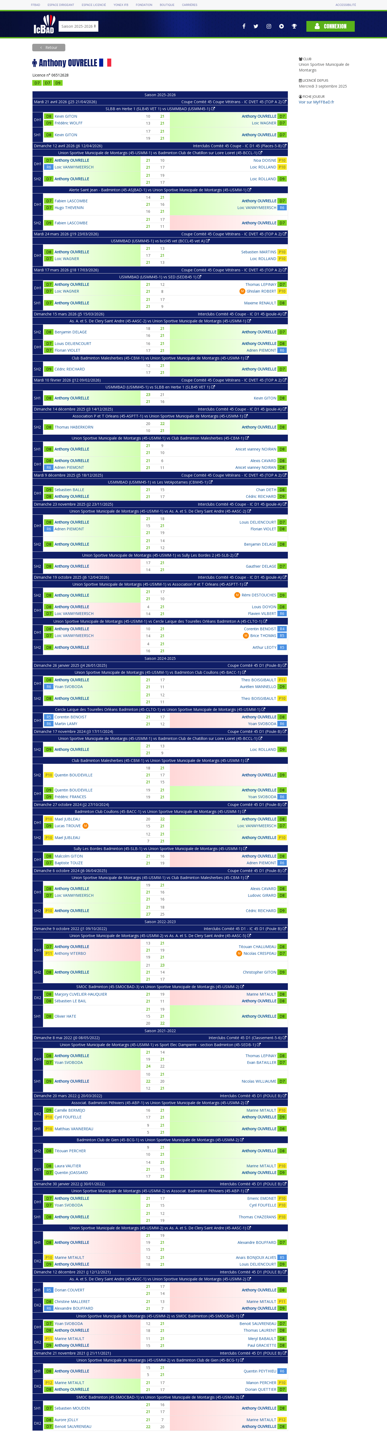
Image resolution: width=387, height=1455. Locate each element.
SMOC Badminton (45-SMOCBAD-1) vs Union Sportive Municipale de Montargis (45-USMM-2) (160, 1397)
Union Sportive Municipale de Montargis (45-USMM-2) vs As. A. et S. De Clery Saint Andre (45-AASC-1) (160, 1227)
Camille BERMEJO (70, 1110)
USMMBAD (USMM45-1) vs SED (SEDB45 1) (160, 276)
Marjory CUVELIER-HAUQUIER (81, 994)
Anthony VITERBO (70, 953)
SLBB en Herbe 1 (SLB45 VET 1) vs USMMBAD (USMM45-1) (160, 108)
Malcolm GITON (69, 856)
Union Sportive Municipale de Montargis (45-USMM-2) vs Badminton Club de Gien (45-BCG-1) (160, 1360)
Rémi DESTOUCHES (259, 594)
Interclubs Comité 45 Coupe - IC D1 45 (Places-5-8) (239, 145)
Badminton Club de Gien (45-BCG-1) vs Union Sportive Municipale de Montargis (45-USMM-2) (160, 1139)
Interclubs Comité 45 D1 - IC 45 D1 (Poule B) (245, 928)
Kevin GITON (66, 116)
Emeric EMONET (261, 1198)
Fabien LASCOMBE (71, 200)
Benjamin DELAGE (71, 331)
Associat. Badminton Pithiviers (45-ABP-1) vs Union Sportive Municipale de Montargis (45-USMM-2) (160, 1102)
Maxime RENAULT (260, 302)
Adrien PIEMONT (261, 350)
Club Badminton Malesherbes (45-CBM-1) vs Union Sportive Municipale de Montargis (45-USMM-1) (160, 358)
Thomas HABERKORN (74, 427)
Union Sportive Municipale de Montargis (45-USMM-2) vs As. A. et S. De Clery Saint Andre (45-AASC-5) (160, 935)
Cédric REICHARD (70, 369)
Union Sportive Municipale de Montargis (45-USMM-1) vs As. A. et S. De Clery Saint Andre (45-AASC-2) (160, 511)
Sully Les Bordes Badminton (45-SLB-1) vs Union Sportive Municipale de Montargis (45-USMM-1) (160, 848)
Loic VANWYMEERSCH (74, 167)
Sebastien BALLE (69, 489)
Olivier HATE (65, 1016)
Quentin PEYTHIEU (260, 1371)
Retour (50, 47)
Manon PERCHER (261, 1382)
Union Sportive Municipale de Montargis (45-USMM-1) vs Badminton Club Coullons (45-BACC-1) (160, 672)
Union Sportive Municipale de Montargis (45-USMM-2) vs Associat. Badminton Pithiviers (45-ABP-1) (160, 1190)
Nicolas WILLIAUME (259, 1081)
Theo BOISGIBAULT (258, 679)
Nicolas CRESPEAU (259, 953)
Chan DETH (266, 489)
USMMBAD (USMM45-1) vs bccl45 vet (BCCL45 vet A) (160, 240)
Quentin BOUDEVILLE (73, 774)
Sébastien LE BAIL (70, 1000)
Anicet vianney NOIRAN (255, 449)
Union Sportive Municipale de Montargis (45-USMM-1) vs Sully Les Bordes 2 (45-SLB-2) (160, 555)
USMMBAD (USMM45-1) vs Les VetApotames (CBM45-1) (160, 482)
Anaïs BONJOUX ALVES (256, 1257)
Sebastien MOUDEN (72, 1408)
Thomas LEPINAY (260, 284)
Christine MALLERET (72, 1301)
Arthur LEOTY (264, 647)
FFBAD (35, 5)
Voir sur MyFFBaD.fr (316, 102)
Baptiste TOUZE (69, 862)
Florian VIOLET (67, 350)
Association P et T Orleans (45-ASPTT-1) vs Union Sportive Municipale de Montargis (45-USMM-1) (160, 416)
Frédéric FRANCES (70, 796)
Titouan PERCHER (70, 1150)
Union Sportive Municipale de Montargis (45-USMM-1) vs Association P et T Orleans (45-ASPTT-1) (160, 584)
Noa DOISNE (264, 160)
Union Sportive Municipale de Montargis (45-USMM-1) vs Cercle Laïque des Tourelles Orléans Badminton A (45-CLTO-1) (160, 621)
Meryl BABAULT (262, 1338)
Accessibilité (345, 5)
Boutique (167, 5)
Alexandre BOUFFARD (257, 1242)
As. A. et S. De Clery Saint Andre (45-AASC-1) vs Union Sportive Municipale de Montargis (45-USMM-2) (160, 1278)
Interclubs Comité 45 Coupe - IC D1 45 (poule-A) (242, 313)
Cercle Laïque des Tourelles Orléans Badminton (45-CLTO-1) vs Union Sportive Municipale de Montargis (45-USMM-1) (160, 709)
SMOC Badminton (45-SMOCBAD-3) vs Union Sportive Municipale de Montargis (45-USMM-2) (160, 986)
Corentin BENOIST (260, 628)
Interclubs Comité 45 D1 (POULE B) (253, 1095)
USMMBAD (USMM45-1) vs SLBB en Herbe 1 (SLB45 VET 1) (160, 387)
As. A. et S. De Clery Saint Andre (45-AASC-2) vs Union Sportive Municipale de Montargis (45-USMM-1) (160, 320)
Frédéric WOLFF (69, 122)
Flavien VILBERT (262, 613)
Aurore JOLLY (66, 1419)
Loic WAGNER (264, 122)
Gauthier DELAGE (261, 566)
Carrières (189, 5)
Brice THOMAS (263, 635)
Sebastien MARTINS (258, 251)
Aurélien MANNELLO (258, 686)
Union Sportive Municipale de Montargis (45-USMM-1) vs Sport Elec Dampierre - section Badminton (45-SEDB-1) (160, 1044)
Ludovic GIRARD (262, 895)
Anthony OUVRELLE (259, 116)
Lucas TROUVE (68, 825)
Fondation (144, 5)
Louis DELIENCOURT (73, 343)
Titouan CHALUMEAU (257, 946)
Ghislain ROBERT (261, 291)
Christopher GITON (259, 972)
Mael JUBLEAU (67, 819)
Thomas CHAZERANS (257, 1216)
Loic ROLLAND (263, 167)
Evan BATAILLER (261, 1062)
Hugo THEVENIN (69, 207)
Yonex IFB (120, 5)
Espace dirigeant (61, 5)
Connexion (330, 26)
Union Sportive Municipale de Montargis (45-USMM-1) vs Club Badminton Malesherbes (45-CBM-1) (160, 438)
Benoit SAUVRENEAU (257, 1323)
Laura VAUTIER (68, 1165)
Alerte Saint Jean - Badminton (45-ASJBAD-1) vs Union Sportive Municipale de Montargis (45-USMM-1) (160, 189)
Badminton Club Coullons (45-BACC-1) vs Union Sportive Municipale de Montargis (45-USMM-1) (160, 811)
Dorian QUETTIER (260, 1389)
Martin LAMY (66, 723)
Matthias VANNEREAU (74, 1128)
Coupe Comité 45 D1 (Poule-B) (257, 665)
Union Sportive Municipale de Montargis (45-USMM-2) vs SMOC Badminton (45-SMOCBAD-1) (160, 1316)
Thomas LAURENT (259, 1330)
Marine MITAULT (261, 994)
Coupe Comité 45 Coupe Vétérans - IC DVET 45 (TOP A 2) (233, 101)
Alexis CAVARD (263, 460)
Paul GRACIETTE (262, 1345)
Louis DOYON (264, 606)
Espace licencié (94, 5)
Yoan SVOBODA (69, 686)
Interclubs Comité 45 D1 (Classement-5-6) (247, 1037)
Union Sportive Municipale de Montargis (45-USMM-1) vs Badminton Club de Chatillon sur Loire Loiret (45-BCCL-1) (160, 152)
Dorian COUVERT (70, 1289)
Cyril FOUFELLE (68, 1116)
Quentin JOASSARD (71, 1172)
